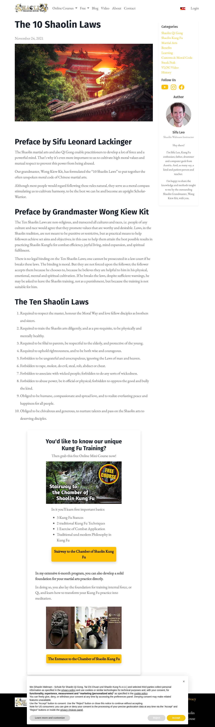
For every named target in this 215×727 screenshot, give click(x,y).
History (166, 72)
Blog (95, 8)
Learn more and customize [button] (50, 717)
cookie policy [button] (140, 693)
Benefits (166, 47)
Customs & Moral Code (176, 57)
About (116, 8)
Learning (167, 52)
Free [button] (83, 8)
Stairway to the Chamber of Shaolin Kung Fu (84, 554)
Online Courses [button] (63, 8)
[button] (183, 681)
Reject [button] (156, 717)
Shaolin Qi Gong (172, 33)
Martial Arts (169, 43)
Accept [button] (176, 717)
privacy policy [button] (68, 690)
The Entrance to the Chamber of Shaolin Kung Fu (84, 658)
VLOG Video (170, 67)
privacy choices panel (71, 710)
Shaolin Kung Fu (172, 38)
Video (105, 8)
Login (195, 8)
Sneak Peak (168, 62)
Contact (130, 8)
